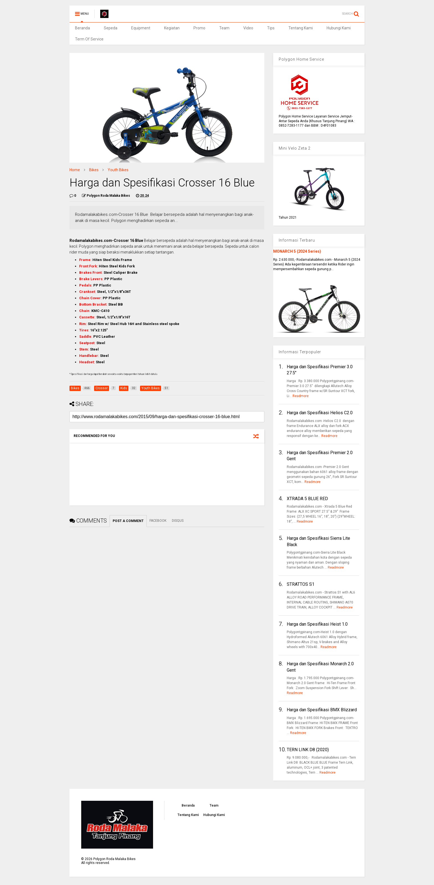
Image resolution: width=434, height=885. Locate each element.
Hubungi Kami (339, 28)
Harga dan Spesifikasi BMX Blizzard (322, 709)
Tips (271, 28)
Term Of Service (89, 39)
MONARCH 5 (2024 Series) (297, 251)
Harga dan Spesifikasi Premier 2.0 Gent (320, 455)
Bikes (94, 170)
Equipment (140, 28)
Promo (199, 28)
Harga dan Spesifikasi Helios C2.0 (320, 412)
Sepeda (110, 28)
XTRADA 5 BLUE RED (307, 498)
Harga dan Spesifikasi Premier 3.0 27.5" (320, 369)
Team (224, 28)
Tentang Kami (300, 28)
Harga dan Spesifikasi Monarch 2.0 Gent (320, 666)
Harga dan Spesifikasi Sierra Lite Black (318, 541)
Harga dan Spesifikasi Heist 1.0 (317, 624)
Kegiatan (172, 28)
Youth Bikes (118, 170)
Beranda (82, 28)
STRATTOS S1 (300, 584)
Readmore (301, 396)
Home (74, 170)
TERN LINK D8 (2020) (308, 749)
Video (248, 28)
